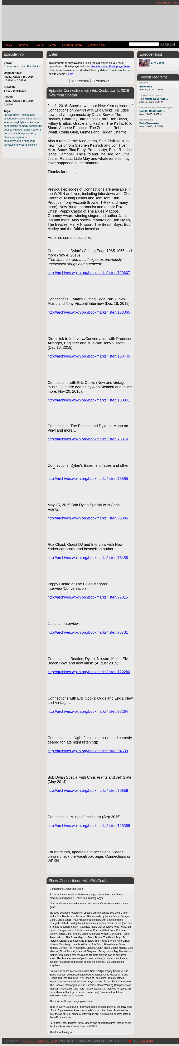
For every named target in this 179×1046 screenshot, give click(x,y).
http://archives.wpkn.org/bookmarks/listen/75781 (88, 632)
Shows (23, 44)
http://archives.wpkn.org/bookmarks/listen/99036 (88, 518)
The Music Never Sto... (153, 98)
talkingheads (19, 137)
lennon (37, 118)
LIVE (53, 44)
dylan (22, 122)
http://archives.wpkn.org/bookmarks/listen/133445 (89, 356)
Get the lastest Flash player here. (110, 66)
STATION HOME (72, 44)
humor (26, 129)
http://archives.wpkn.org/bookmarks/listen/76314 (88, 439)
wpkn (30, 122)
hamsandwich (12, 114)
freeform (36, 129)
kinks (29, 118)
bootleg (8, 129)
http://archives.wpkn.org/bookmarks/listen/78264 (88, 711)
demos (8, 133)
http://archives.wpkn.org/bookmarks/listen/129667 (89, 273)
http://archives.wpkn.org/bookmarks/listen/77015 (88, 597)
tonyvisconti (11, 144)
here (70, 74)
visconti (22, 144)
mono (37, 122)
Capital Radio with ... (152, 111)
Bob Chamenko (146, 120)
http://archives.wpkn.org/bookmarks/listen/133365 (89, 312)
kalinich (32, 144)
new (23, 114)
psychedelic (11, 118)
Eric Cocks (157, 62)
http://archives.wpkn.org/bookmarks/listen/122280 (89, 672)
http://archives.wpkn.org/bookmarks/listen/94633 (88, 751)
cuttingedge (28, 140)
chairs (7, 137)
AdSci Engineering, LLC (40, 1041)
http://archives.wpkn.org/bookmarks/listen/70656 (88, 790)
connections (11, 125)
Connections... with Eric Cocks (22, 66)
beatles (30, 114)
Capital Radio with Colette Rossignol (155, 107)
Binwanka (143, 83)
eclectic (8, 122)
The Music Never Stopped (150, 95)
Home (8, 44)
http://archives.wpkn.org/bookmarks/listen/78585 (88, 479)
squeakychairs (12, 140)
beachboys (19, 133)
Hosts (39, 44)
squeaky (31, 133)
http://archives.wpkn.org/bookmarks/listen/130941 (89, 400)
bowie (21, 118)
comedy (23, 125)
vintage (17, 129)
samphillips (35, 125)
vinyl (16, 122)
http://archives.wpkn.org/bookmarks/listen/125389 (89, 826)
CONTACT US (96, 44)
